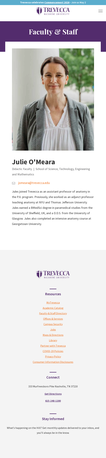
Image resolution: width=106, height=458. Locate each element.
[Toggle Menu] (100, 11)
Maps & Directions (53, 335)
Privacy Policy (53, 356)
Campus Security (53, 324)
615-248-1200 (53, 400)
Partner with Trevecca (53, 345)
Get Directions (53, 393)
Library (53, 340)
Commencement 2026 (56, 2)
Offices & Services (53, 318)
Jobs (53, 329)
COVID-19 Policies (53, 351)
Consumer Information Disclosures (53, 362)
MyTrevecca (53, 302)
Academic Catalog (53, 308)
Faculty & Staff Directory (53, 313)
